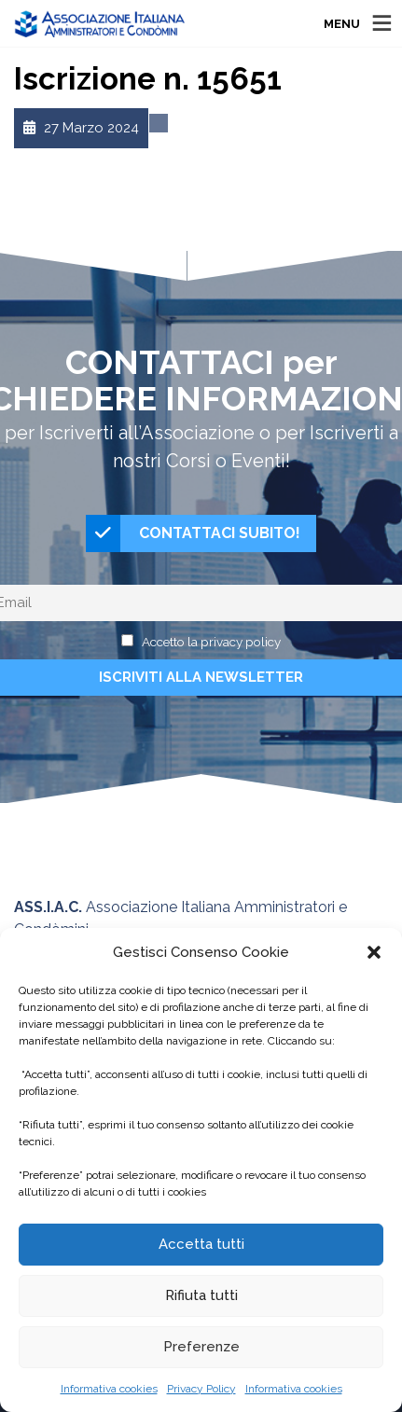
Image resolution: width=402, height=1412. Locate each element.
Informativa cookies (109, 1388)
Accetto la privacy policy (211, 641)
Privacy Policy (201, 1388)
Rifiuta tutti (201, 1295)
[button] (374, 952)
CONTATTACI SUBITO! (193, 533)
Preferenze (201, 1346)
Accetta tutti (201, 1244)
